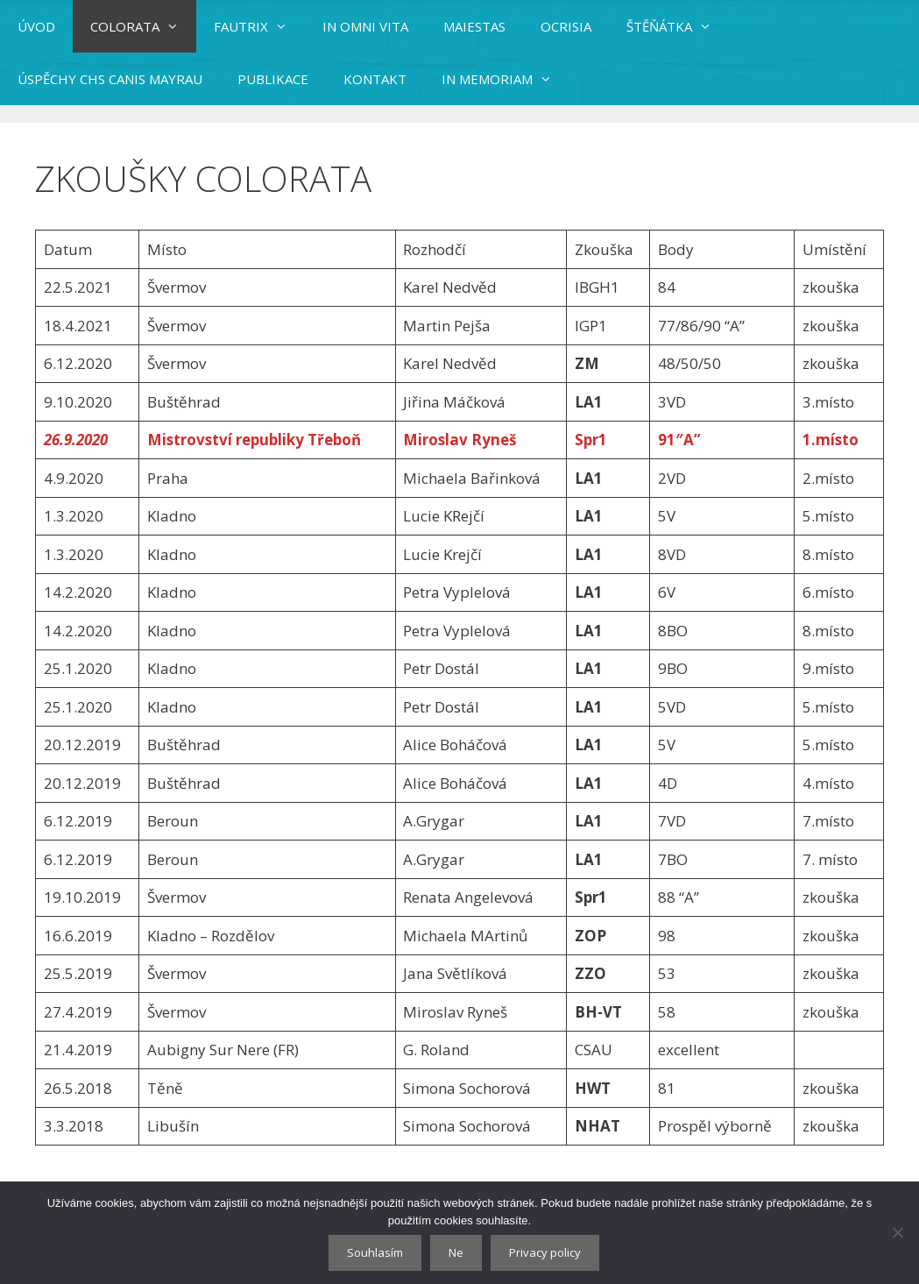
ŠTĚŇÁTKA (677, 26)
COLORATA (143, 26)
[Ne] (897, 1232)
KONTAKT (374, 79)
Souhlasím (375, 1252)
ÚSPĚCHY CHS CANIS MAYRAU (110, 79)
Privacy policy (545, 1252)
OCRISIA (566, 26)
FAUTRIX (259, 26)
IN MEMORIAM (505, 79)
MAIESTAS (474, 26)
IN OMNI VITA (365, 26)
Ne (456, 1252)
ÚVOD (36, 26)
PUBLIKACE (272, 79)
